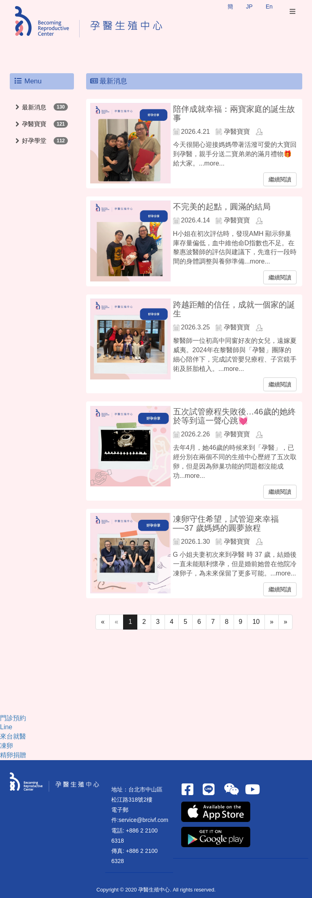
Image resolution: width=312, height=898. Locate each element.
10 (256, 621)
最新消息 (34, 107)
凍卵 (6, 745)
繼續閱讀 (280, 179)
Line (6, 727)
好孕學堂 (34, 140)
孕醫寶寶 (34, 123)
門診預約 (13, 718)
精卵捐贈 (13, 755)
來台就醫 (13, 736)
